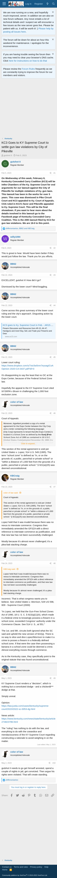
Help (46, 867)
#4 (54, 305)
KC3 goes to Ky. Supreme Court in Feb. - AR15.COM (29, 325)
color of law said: (10, 493)
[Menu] (4, 4)
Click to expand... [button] (28, 443)
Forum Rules (28, 69)
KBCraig (14, 475)
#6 (54, 413)
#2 (54, 248)
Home (4, 870)
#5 (54, 357)
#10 (53, 763)
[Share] (50, 173)
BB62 (13, 264)
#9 (54, 678)
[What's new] (47, 4)
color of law (16, 402)
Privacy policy (36, 867)
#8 (54, 563)
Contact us (7, 867)
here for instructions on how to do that (28, 60)
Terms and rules (21, 867)
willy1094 (15, 236)
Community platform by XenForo (24, 875)
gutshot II (8, 155)
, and (20, 228)
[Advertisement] (28, 108)
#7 (54, 487)
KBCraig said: (9, 569)
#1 (54, 173)
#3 (54, 275)
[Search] (53, 4)
